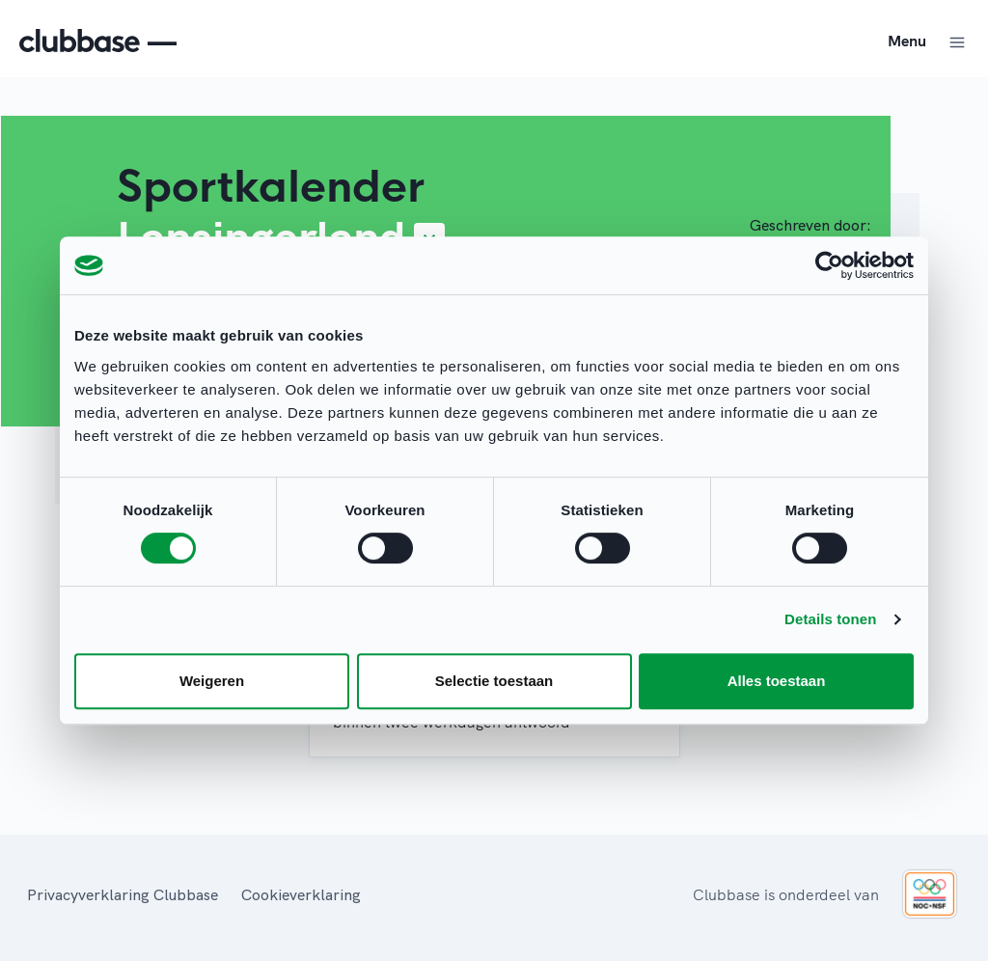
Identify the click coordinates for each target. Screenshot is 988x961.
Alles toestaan (776, 681)
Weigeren (211, 681)
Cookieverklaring (301, 894)
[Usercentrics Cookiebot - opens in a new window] (829, 265)
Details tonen (830, 619)
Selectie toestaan (494, 681)
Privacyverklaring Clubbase (122, 894)
